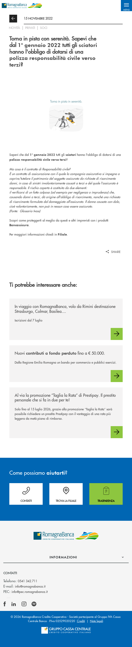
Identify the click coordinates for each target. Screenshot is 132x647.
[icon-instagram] (24, 604)
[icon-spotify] (34, 604)
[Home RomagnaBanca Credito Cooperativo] (22, 5)
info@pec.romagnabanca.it (30, 591)
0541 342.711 (27, 581)
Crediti (81, 621)
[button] (126, 5)
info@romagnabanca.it (30, 586)
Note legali (96, 621)
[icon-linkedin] (13, 604)
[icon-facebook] (4, 604)
